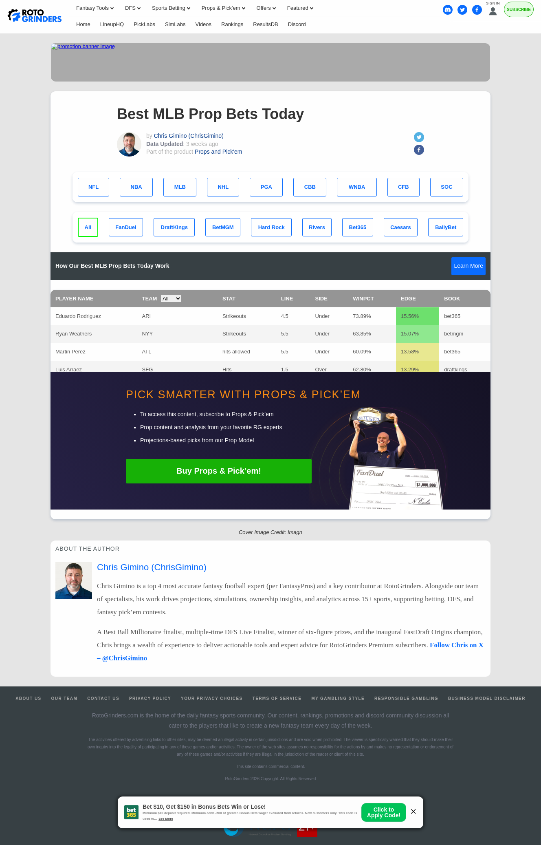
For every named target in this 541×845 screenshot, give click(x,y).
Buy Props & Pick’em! (218, 470)
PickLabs (144, 24)
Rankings (232, 24)
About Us (28, 698)
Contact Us (103, 698)
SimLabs (175, 24)
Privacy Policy (150, 698)
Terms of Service (277, 698)
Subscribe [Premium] (519, 9)
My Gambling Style (338, 698)
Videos (204, 24)
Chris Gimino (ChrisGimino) (189, 135)
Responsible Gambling (406, 698)
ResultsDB (265, 24)
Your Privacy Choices (212, 698)
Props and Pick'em (218, 151)
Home (83, 24)
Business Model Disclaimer (487, 698)
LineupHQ (112, 24)
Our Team (64, 698)
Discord (297, 24)
